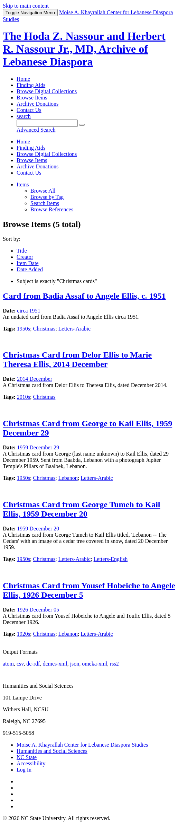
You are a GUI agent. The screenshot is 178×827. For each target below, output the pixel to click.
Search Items (44, 203)
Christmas (44, 329)
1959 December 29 (38, 447)
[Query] (47, 123)
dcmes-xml (55, 664)
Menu (30, 12)
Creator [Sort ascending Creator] (25, 257)
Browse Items (32, 97)
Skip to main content (26, 6)
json (74, 664)
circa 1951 (28, 311)
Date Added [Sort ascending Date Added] (30, 269)
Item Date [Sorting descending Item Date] (28, 263)
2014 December (34, 379)
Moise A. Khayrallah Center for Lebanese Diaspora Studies (82, 745)
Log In (24, 770)
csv (20, 664)
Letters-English (111, 559)
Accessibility (31, 763)
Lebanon (68, 478)
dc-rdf (33, 664)
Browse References (51, 209)
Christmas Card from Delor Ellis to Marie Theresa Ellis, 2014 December (77, 359)
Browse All (42, 191)
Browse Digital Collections (47, 91)
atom (8, 664)
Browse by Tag (47, 197)
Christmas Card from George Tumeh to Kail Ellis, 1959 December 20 (81, 509)
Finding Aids (31, 85)
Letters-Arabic (74, 329)
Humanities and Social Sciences (52, 751)
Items (23, 184)
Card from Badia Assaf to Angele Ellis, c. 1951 (84, 295)
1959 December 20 (38, 528)
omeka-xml (94, 664)
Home (23, 79)
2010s (23, 397)
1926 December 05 (38, 610)
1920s (23, 634)
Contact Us (29, 110)
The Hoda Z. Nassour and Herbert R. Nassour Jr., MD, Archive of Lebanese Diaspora (84, 49)
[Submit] (82, 125)
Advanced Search (36, 130)
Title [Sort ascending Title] (22, 251)
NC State (27, 757)
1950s (23, 329)
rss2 (114, 664)
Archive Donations (37, 104)
